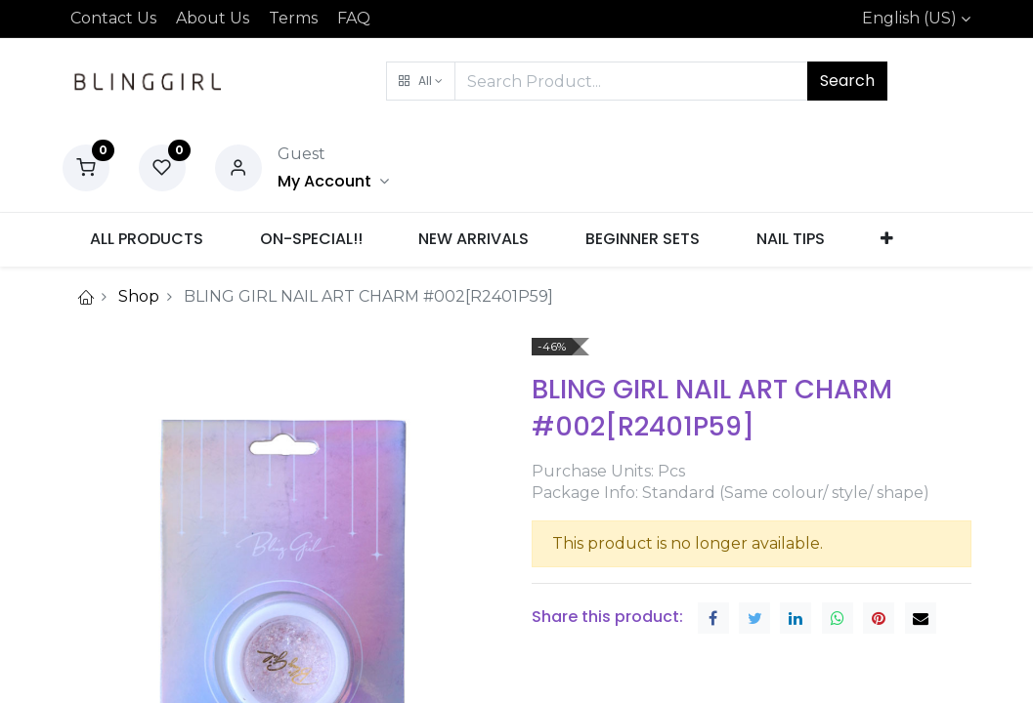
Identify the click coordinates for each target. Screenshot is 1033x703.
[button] (420, 81)
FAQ (353, 18)
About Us (212, 18)
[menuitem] (147, 239)
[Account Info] (333, 181)
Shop (138, 296)
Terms (293, 18)
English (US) (909, 18)
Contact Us (113, 18)
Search (847, 80)
